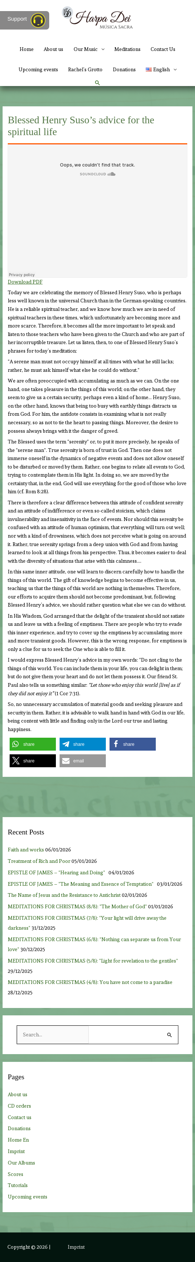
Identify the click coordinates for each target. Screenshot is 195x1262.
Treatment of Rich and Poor (39, 861)
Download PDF (25, 282)
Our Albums (21, 1163)
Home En (18, 1140)
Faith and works (26, 850)
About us (53, 49)
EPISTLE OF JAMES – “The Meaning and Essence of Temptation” (82, 884)
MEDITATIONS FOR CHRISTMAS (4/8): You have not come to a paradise (90, 982)
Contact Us (163, 49)
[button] (97, 83)
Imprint (16, 1151)
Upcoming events (38, 69)
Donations (124, 69)
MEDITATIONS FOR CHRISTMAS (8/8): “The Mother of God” (77, 906)
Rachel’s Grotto (85, 69)
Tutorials (18, 1185)
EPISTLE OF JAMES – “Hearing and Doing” (57, 872)
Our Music (86, 49)
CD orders (19, 1106)
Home (27, 49)
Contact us (19, 1117)
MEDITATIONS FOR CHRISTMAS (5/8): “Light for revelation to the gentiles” (93, 961)
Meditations (127, 49)
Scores (15, 1174)
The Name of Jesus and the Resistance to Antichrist (64, 895)
